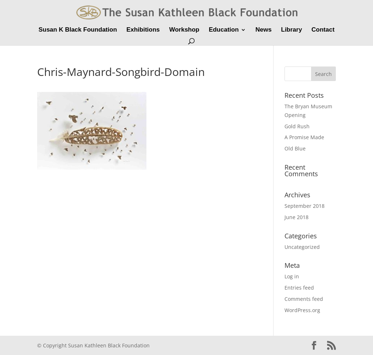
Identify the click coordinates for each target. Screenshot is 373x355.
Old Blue (295, 148)
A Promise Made (304, 137)
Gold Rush (297, 126)
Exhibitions (143, 30)
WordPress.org (302, 310)
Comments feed (303, 298)
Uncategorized (302, 246)
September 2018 (304, 205)
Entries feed (299, 287)
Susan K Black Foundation (78, 30)
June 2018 (296, 217)
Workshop (184, 30)
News (263, 30)
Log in (291, 276)
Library (291, 30)
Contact (322, 30)
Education (224, 30)
